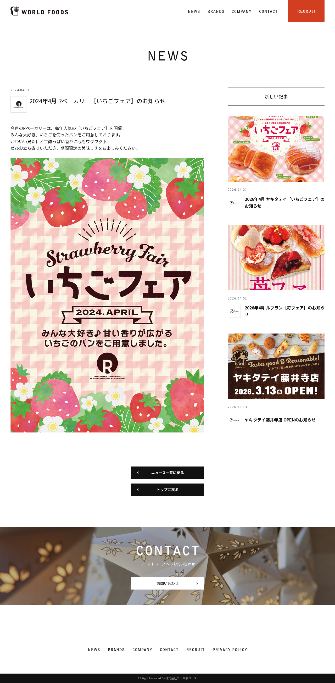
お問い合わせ (167, 583)
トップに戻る (167, 489)
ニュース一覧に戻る (167, 472)
